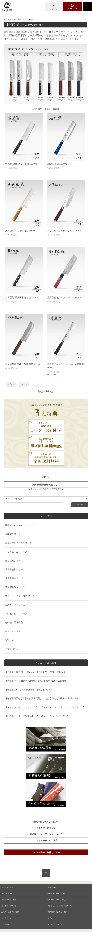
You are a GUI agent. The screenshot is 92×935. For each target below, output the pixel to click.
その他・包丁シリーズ (16, 613)
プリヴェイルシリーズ (16, 551)
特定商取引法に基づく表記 (57, 912)
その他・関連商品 (14, 622)
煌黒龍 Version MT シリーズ (19, 525)
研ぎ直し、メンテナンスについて (59, 906)
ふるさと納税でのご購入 (10, 912)
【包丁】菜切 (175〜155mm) (22, 19)
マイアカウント (7, 918)
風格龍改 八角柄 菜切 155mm (20, 230)
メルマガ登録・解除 (8, 900)
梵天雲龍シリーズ (14, 578)
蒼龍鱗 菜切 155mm (57, 164)
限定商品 (9, 640)
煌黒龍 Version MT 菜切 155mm (21, 164)
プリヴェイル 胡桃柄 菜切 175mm (64, 230)
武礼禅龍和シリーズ (15, 569)
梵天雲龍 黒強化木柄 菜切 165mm (22, 297)
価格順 (47, 109)
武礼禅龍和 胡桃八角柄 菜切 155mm (23, 364)
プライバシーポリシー (55, 924)
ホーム (6, 19)
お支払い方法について (9, 893)
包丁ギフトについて (8, 906)
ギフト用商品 (11, 649)
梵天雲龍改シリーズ (15, 587)
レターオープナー (14, 631)
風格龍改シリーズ (14, 560)
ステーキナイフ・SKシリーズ (20, 596)
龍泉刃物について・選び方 (57, 900)
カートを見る (6, 924)
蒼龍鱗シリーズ (13, 534)
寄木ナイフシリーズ (15, 604)
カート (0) (72, 7)
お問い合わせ (52, 887)
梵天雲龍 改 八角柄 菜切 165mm (64, 297)
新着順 (56, 109)
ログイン (54, 7)
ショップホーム (7, 887)
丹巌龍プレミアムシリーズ (18, 543)
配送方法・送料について (56, 893)
